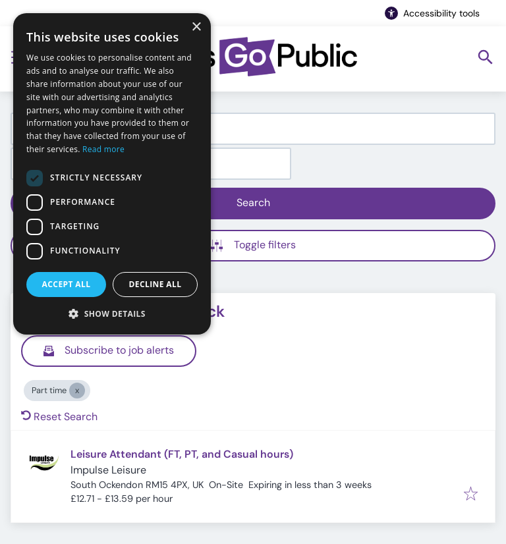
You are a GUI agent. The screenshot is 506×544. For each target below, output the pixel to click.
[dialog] (112, 174)
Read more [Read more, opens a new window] (103, 149)
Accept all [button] (66, 284)
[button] (112, 313)
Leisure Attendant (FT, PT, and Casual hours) (181, 454)
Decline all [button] (155, 284)
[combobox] (253, 129)
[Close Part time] (77, 390)
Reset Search (59, 416)
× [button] (196, 27)
